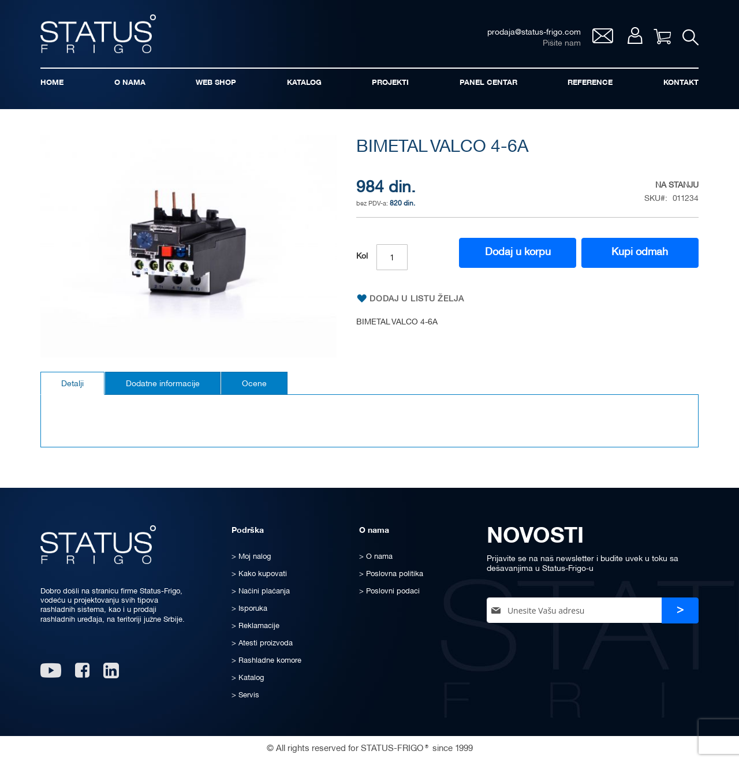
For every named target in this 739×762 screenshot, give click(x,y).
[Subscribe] (680, 610)
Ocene (254, 384)
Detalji (72, 384)
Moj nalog (635, 35)
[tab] (72, 383)
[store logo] (98, 33)
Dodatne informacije (163, 384)
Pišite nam (562, 43)
